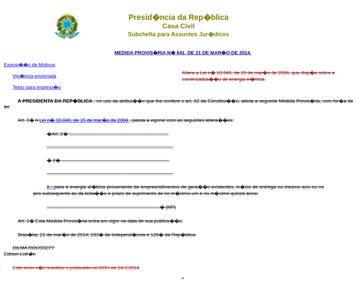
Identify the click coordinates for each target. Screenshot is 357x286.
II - (50, 187)
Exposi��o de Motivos (30, 64)
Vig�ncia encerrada (34, 76)
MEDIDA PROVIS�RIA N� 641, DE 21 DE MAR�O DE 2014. (182, 52)
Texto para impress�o (37, 87)
